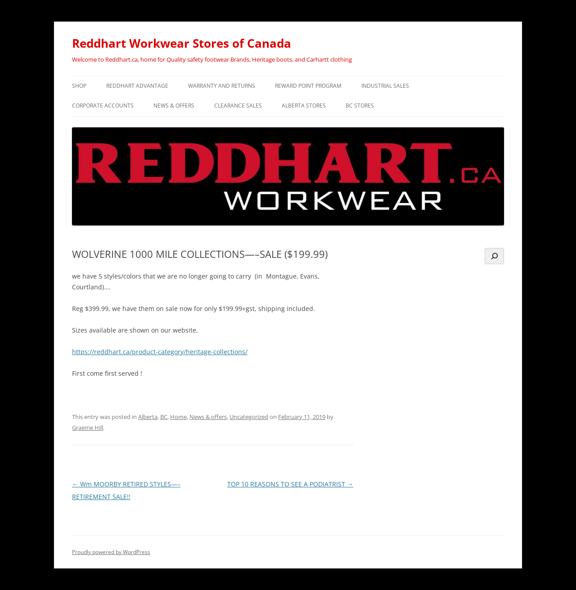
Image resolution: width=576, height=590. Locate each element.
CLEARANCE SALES (238, 105)
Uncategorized (249, 417)
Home (178, 417)
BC (163, 417)
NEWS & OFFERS (173, 105)
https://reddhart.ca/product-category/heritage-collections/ (160, 351)
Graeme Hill (87, 427)
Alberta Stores (304, 105)
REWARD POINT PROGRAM (308, 86)
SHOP (79, 86)
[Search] (494, 256)
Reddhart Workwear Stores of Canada (181, 43)
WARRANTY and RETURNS (221, 86)
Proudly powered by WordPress (111, 552)
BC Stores (360, 105)
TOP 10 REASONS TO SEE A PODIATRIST (290, 484)
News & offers (208, 417)
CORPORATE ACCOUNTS (103, 105)
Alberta (148, 417)
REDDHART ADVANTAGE (137, 86)
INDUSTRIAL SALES (385, 86)
